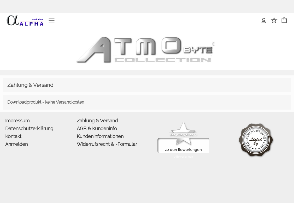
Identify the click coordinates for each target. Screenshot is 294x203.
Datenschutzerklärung (29, 128)
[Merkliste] (274, 21)
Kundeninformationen (100, 136)
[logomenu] (24, 17)
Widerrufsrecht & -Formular (107, 144)
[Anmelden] (264, 21)
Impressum (17, 120)
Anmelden (16, 144)
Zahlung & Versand (97, 120)
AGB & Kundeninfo (97, 128)
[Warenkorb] (284, 21)
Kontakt (13, 136)
